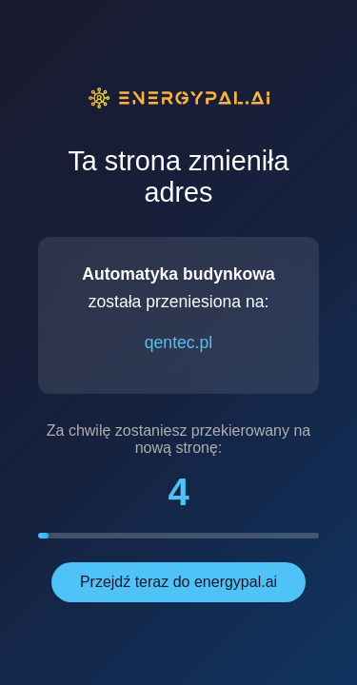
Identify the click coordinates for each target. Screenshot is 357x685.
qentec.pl (178, 342)
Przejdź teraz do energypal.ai (178, 582)
